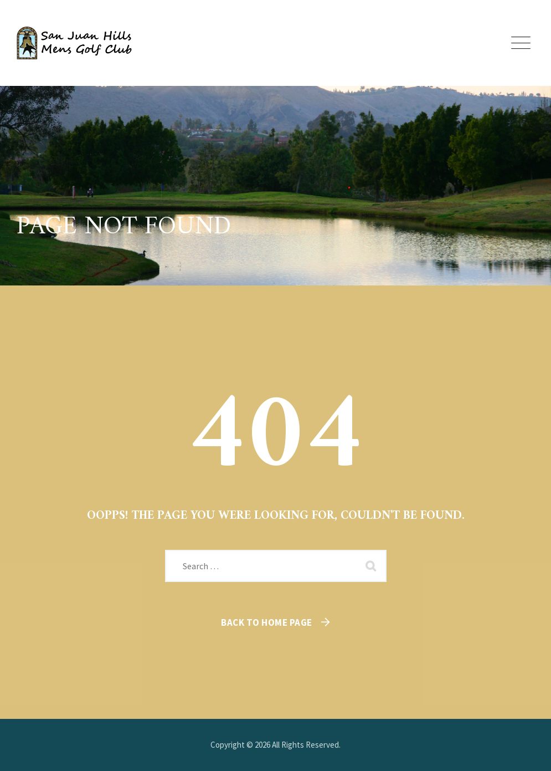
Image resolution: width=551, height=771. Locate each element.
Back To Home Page (266, 622)
